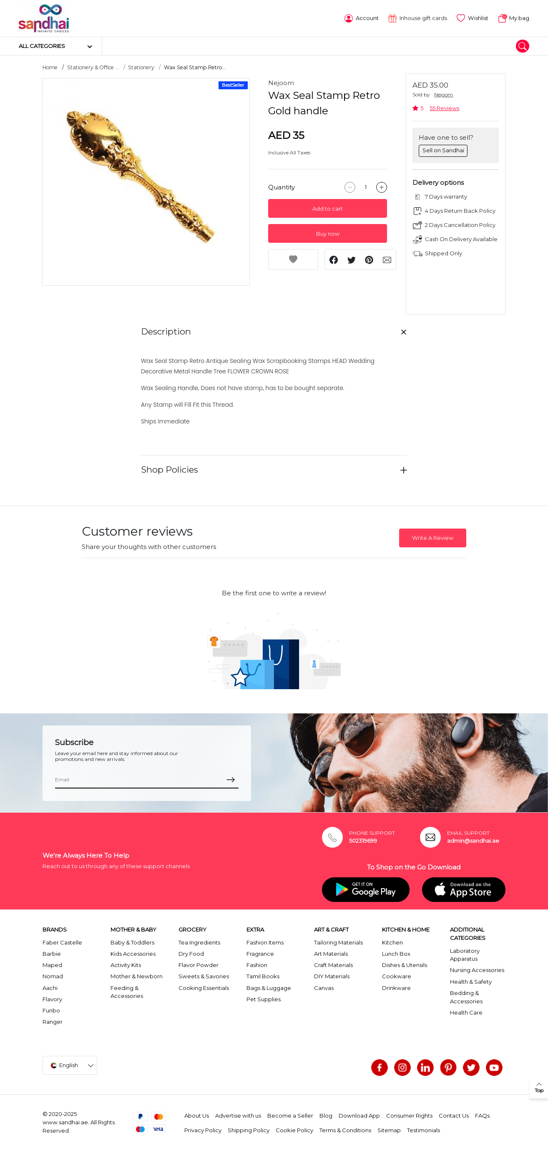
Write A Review (432, 538)
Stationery (141, 67)
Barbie (52, 953)
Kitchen (392, 942)
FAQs (482, 1115)
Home (50, 67)
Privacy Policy (202, 1130)
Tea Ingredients (199, 942)
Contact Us (454, 1115)
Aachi (50, 988)
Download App (359, 1115)
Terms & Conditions (345, 1130)
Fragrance (260, 953)
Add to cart (327, 209)
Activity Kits (126, 965)
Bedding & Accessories (466, 997)
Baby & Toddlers (132, 942)
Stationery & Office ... (93, 67)
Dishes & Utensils (404, 965)
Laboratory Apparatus (465, 954)
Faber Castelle (62, 942)
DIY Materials (331, 976)
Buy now (327, 234)
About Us (196, 1115)
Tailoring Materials (338, 942)
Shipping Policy (248, 1130)
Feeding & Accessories (127, 992)
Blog (325, 1115)
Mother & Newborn (137, 976)
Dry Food (191, 953)
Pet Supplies (263, 999)
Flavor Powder (198, 965)
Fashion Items (265, 942)
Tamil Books (262, 976)
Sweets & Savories (203, 976)
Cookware (396, 976)
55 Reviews (444, 108)
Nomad (53, 976)
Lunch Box (396, 953)
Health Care (466, 1012)
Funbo (51, 1010)
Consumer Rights (409, 1115)
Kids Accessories (133, 953)
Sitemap (389, 1130)
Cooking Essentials (203, 988)
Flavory (52, 999)
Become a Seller (290, 1115)
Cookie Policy (294, 1130)
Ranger (53, 1021)
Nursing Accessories (477, 970)
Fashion (256, 965)
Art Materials (331, 953)
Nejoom (281, 83)
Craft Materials (333, 965)
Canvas (324, 988)
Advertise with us (238, 1115)
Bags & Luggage (268, 988)
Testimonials (423, 1130)
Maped (52, 965)
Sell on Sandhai (443, 150)
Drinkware (396, 988)
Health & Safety (471, 981)
